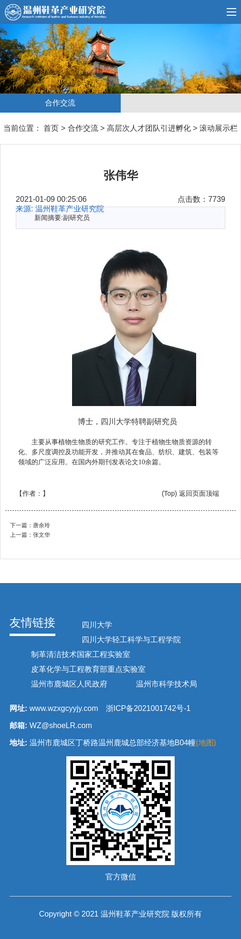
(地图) (206, 743)
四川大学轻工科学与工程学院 (131, 640)
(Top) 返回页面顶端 (190, 493)
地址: (18, 743)
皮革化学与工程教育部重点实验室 (88, 669)
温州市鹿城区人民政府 (69, 684)
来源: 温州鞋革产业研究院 (60, 209)
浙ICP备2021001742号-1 (148, 708)
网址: (18, 708)
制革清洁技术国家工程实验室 (80, 654)
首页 (50, 128)
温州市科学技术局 (166, 684)
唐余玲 (41, 525)
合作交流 (83, 128)
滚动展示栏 (218, 128)
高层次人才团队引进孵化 (149, 128)
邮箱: (18, 725)
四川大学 (97, 625)
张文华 (41, 535)
